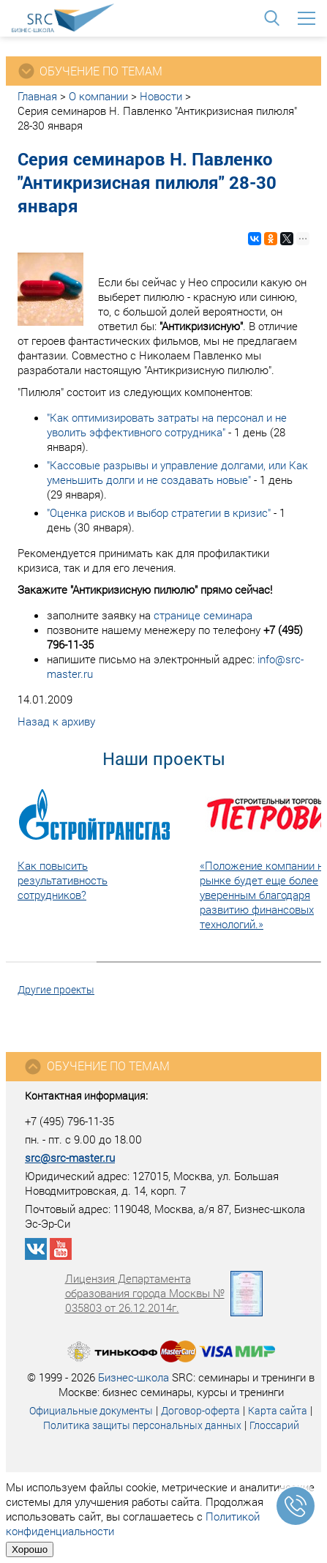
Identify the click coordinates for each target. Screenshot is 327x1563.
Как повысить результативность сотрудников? (63, 880)
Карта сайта (277, 1410)
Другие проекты (56, 989)
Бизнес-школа (133, 1377)
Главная (37, 96)
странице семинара (203, 615)
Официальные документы (91, 1410)
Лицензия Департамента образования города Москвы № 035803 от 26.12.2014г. (164, 1293)
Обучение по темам (97, 1066)
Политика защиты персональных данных (142, 1425)
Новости (161, 96)
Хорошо (30, 1549)
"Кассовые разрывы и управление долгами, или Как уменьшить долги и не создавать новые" (177, 472)
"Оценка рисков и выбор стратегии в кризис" (159, 512)
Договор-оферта (200, 1410)
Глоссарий (274, 1425)
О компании (98, 96)
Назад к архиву (56, 721)
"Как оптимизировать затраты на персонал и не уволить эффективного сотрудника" (167, 424)
